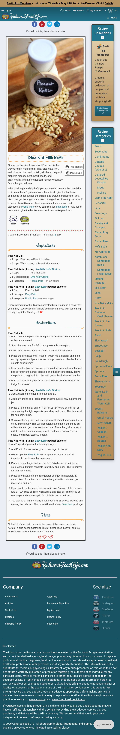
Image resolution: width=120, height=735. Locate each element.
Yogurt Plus (104, 455)
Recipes (9, 617)
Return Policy (54, 617)
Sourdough (101, 361)
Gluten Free (101, 241)
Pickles (101, 192)
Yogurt (98, 408)
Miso (97, 292)
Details (109, 3)
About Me (52, 596)
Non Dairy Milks (104, 303)
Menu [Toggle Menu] (112, 18)
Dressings (101, 213)
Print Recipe (74, 166)
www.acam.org (37, 699)
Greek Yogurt (105, 417)
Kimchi (101, 182)
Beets (98, 146)
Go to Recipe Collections (102, 111)
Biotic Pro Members (19, 3)
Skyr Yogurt (101, 340)
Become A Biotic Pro (58, 603)
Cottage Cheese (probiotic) (101, 165)
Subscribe (52, 623)
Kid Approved (102, 251)
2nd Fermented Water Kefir (104, 399)
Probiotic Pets (103, 330)
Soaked (99, 350)
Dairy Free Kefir (103, 197)
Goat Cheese (105, 316)
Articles (9, 603)
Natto (98, 298)
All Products (11, 596)
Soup (98, 356)
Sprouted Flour (103, 366)
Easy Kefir (41, 286)
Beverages (101, 151)
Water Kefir (101, 391)
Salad (98, 335)
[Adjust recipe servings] (55, 234)
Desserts (100, 203)
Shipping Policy (13, 623)
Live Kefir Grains (39, 276)
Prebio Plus (27, 206)
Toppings (100, 386)
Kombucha (101, 256)
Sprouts (99, 371)
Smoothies (101, 345)
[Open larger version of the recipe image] (46, 95)
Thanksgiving (103, 381)
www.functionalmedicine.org (69, 699)
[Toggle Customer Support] (104, 724)
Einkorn (99, 218)
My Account (53, 610)
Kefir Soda (101, 246)
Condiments (102, 156)
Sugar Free (101, 376)
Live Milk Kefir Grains (47, 269)
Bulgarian (102, 412)
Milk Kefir (100, 287)
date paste (62, 206)
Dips (97, 208)
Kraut (100, 187)
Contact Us (10, 610)
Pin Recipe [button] (74, 173)
